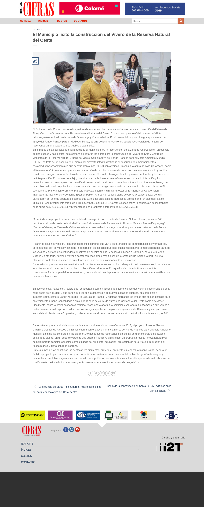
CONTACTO (80, 21)
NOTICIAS (25, 21)
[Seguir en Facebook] (66, 429)
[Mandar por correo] (102, 373)
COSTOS (62, 21)
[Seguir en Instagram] (71, 429)
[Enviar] (181, 21)
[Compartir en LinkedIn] (113, 373)
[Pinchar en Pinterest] (107, 373)
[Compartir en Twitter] (96, 373)
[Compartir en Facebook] (90, 373)
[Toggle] (139, 450)
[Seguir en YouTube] (77, 429)
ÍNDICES (44, 21)
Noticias (37, 30)
